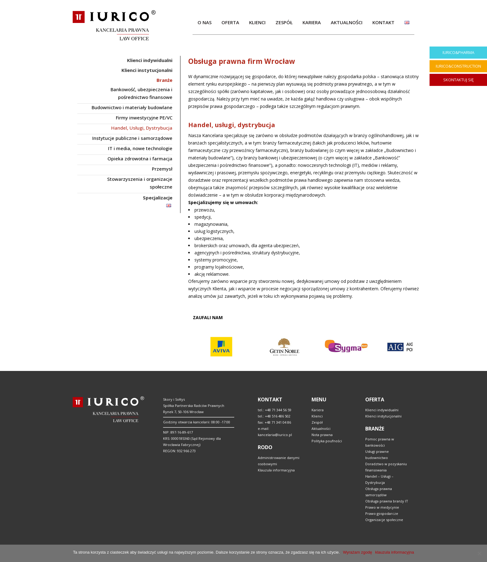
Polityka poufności (327, 441)
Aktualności (321, 428)
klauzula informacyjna (394, 552)
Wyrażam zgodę (357, 552)
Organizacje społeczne (384, 519)
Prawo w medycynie (382, 507)
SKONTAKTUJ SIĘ (458, 80)
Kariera (318, 410)
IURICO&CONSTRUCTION (458, 66)
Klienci (317, 416)
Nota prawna (322, 434)
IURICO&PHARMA (458, 52)
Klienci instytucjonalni (383, 416)
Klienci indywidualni (381, 410)
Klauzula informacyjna (276, 470)
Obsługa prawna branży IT (386, 501)
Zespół (317, 422)
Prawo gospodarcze (381, 513)
